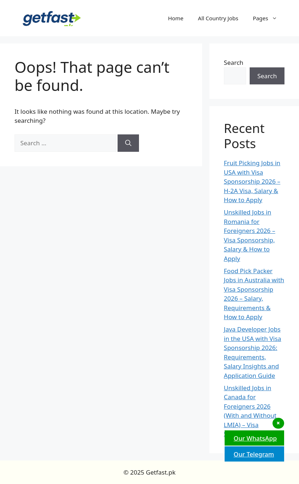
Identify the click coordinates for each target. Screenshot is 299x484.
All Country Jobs (218, 18)
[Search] (128, 143)
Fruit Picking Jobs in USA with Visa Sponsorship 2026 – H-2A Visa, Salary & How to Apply (252, 181)
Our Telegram (253, 454)
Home (176, 18)
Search (233, 62)
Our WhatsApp (254, 438)
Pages (268, 18)
